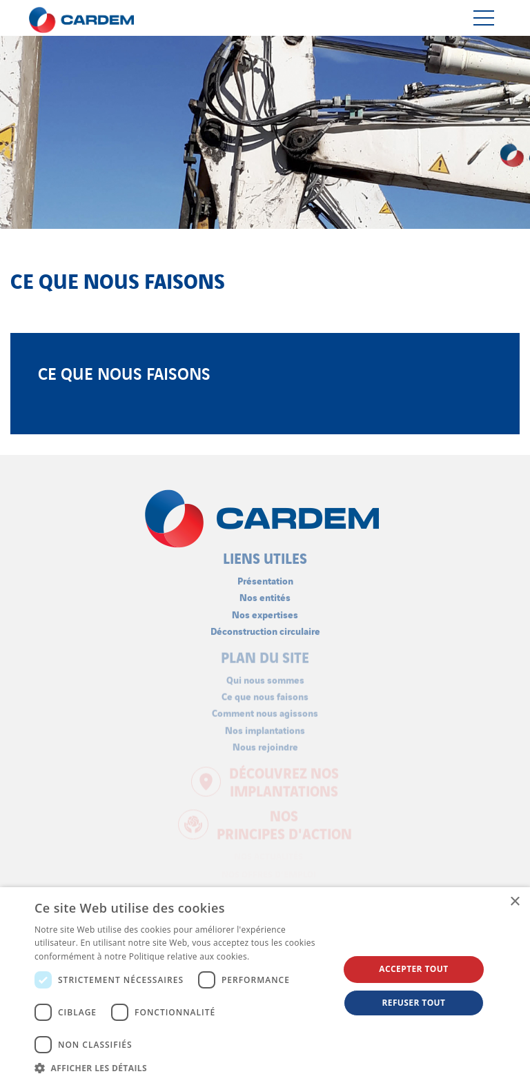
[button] (182, 1068)
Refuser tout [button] (413, 1002)
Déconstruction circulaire (265, 627)
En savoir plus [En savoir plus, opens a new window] (280, 956)
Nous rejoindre (265, 743)
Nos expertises (265, 609)
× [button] (514, 902)
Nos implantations (265, 725)
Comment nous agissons (265, 709)
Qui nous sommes (265, 676)
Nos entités (265, 593)
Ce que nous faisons (265, 692)
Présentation (265, 576)
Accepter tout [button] (413, 969)
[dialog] (265, 986)
